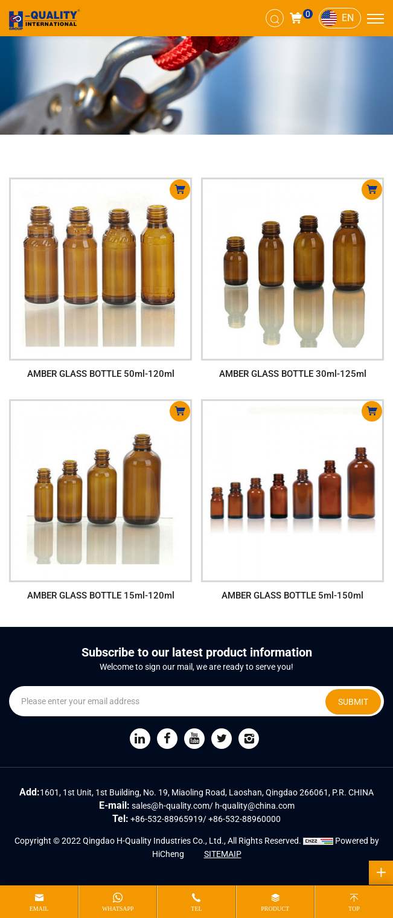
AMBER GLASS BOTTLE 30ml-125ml (292, 373)
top (354, 908)
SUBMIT (353, 702)
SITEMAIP (222, 854)
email (39, 908)
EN (348, 18)
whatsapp (118, 908)
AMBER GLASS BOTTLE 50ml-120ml (100, 373)
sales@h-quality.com (170, 805)
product (275, 908)
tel (196, 908)
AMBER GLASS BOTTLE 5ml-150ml (292, 595)
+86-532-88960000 (244, 819)
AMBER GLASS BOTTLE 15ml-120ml (100, 595)
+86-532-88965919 (166, 819)
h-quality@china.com (255, 805)
